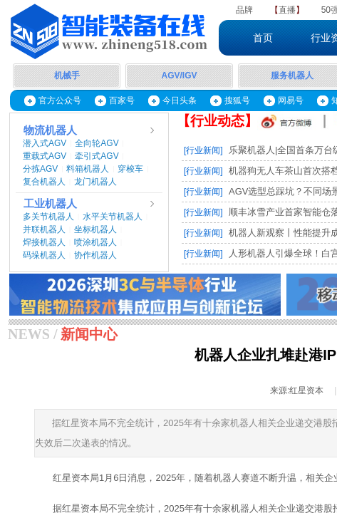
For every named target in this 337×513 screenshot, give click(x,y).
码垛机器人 (44, 255)
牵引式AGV (96, 156)
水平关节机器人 (112, 217)
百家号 (122, 100)
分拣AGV (40, 169)
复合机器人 (44, 182)
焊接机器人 (44, 242)
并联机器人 (44, 229)
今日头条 (179, 100)
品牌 (244, 10)
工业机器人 (50, 204)
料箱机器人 (87, 169)
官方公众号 (59, 100)
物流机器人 (50, 130)
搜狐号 (237, 100)
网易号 (291, 100)
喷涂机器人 (95, 242)
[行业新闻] (203, 150)
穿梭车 (130, 169)
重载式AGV (44, 156)
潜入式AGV (44, 143)
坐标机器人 (95, 229)
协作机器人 (95, 255)
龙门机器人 (95, 182)
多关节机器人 (48, 217)
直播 (287, 10)
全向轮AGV (96, 143)
